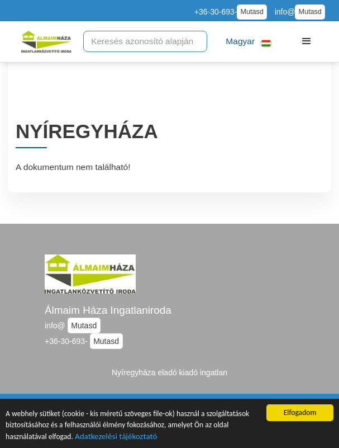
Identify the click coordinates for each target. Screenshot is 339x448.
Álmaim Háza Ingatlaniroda (108, 310)
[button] (249, 42)
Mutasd (251, 12)
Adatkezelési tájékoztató (116, 437)
